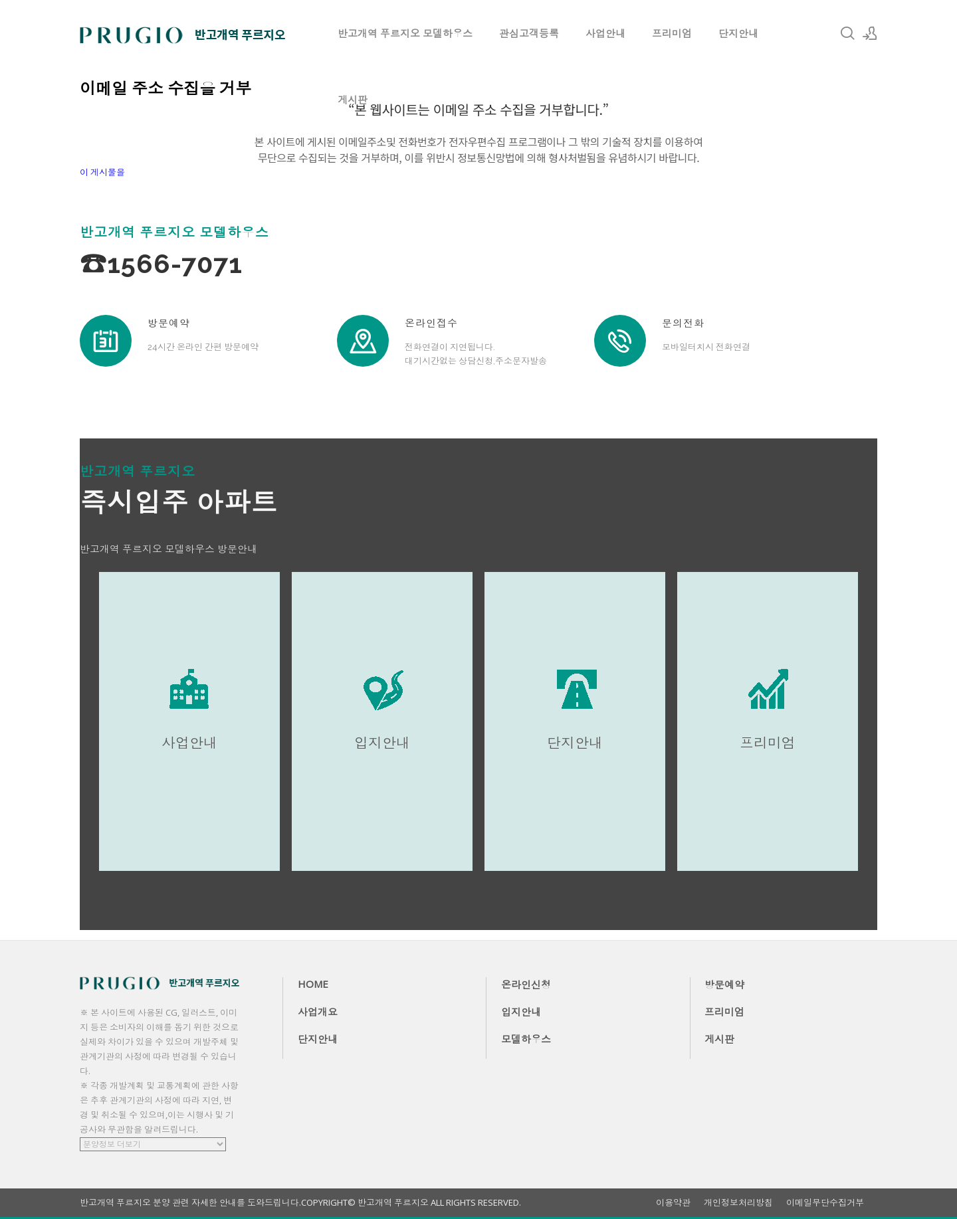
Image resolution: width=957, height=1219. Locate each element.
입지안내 (521, 1011)
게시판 (353, 99)
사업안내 (605, 33)
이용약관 (673, 1202)
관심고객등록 (529, 33)
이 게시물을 (102, 172)
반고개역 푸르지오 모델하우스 (405, 33)
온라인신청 (526, 984)
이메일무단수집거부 (825, 1202)
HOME (313, 983)
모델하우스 (526, 1039)
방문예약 (724, 984)
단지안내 (738, 33)
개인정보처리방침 (738, 1202)
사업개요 (318, 1011)
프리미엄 (672, 33)
